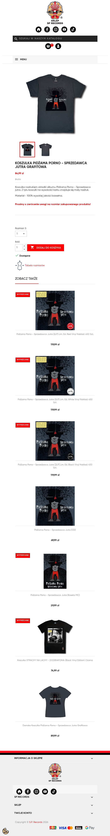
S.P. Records (35, 822)
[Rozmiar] (21, 234)
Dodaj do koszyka (45, 247)
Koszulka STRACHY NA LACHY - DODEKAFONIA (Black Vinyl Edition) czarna (55, 660)
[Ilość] (19, 247)
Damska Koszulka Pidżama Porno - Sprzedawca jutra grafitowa (55, 725)
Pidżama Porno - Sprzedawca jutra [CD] (55, 530)
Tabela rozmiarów (30, 265)
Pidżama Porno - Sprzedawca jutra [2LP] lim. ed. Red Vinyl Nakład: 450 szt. (55, 334)
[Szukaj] (55, 39)
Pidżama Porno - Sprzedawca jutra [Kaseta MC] (55, 595)
